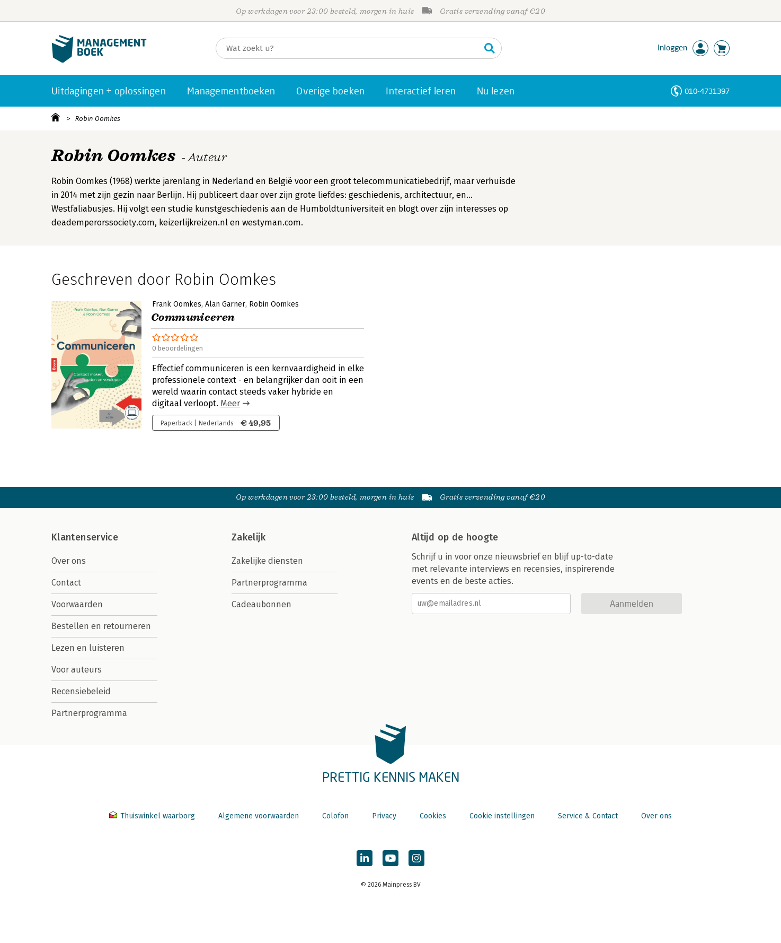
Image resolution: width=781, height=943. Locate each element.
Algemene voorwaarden (258, 815)
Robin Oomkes (97, 119)
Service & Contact (588, 815)
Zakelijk (248, 537)
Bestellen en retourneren (101, 626)
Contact (66, 583)
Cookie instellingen (502, 815)
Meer (230, 403)
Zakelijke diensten (267, 561)
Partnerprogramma (89, 713)
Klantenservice (84, 537)
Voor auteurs (76, 670)
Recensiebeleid (81, 691)
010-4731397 (707, 90)
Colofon (335, 815)
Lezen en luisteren (88, 648)
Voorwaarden (77, 604)
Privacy (384, 815)
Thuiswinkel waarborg (153, 815)
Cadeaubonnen (261, 604)
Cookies (433, 815)
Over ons (68, 561)
